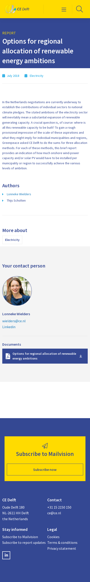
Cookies (53, 537)
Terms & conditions (62, 542)
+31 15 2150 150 (59, 507)
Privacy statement (61, 548)
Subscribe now (45, 469)
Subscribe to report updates (22, 542)
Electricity (12, 240)
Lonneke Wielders (19, 194)
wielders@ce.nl (14, 321)
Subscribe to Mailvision (20, 537)
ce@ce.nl (54, 513)
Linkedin (8, 327)
